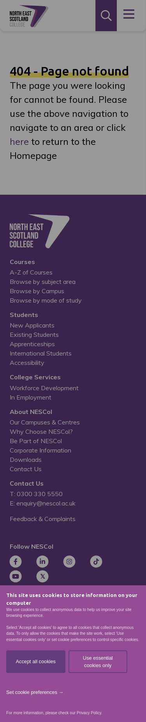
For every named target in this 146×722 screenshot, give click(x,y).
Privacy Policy (89, 713)
